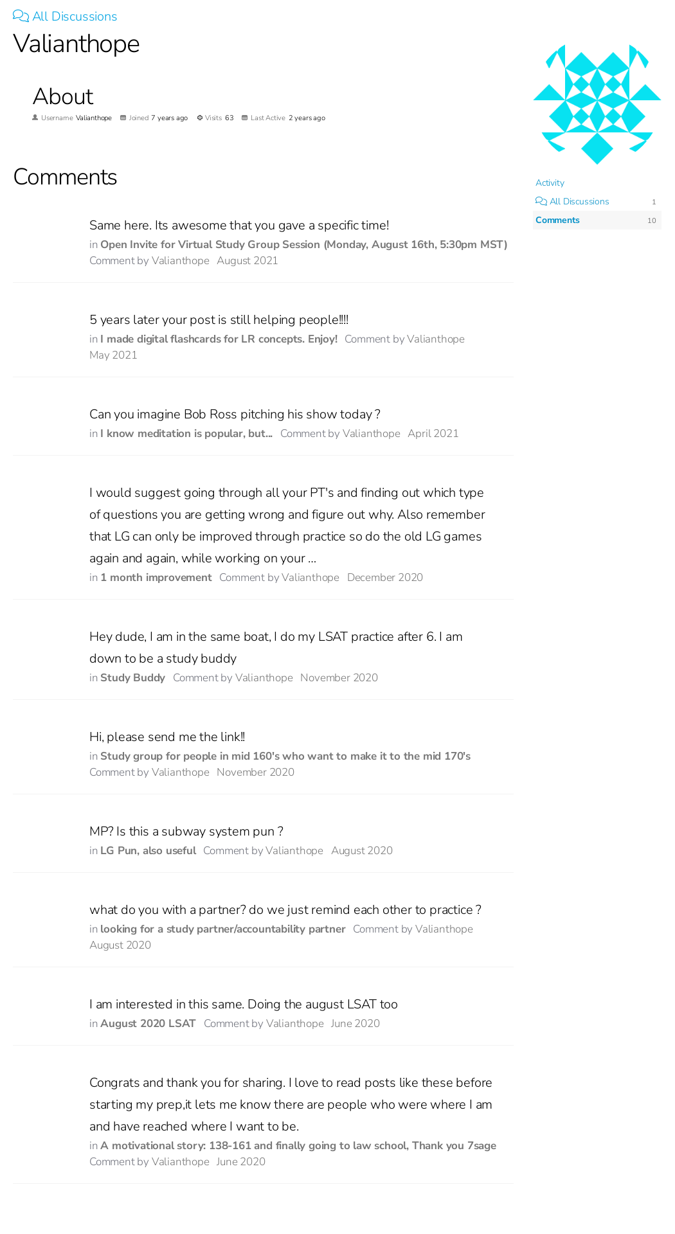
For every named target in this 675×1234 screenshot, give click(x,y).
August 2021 (247, 260)
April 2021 (433, 433)
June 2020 (355, 1023)
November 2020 (338, 677)
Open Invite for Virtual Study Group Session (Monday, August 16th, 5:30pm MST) (304, 244)
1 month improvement (156, 577)
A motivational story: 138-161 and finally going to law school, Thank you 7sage (298, 1145)
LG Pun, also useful (147, 850)
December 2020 (385, 577)
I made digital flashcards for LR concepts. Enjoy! (218, 339)
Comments (557, 220)
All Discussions (65, 16)
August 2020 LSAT (148, 1023)
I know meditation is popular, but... (186, 433)
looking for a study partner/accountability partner (222, 929)
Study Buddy (132, 677)
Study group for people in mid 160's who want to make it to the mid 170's (285, 756)
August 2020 (362, 850)
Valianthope (181, 260)
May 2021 (113, 355)
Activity (550, 183)
